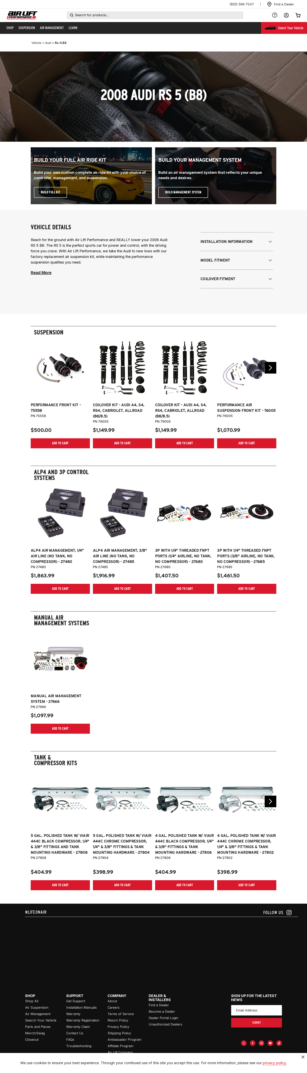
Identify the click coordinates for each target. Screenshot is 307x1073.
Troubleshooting (78, 1046)
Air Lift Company (120, 1052)
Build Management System (183, 192)
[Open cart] (298, 15)
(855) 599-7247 (242, 4)
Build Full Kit (50, 192)
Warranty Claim (78, 1027)
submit (256, 1023)
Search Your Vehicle (40, 1020)
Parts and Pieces (38, 1027)
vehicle (36, 42)
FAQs (70, 1040)
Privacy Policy (118, 1027)
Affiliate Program (120, 1046)
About (112, 1001)
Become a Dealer (162, 1011)
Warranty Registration (82, 1020)
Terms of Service (121, 1014)
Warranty (73, 1014)
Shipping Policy (119, 1033)
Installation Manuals (81, 1007)
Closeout (32, 1040)
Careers (114, 1007)
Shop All (31, 1001)
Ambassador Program (124, 1040)
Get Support (75, 1001)
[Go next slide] (270, 368)
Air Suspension (36, 1007)
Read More (41, 272)
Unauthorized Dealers (165, 1024)
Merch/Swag (35, 1033)
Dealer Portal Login (163, 1018)
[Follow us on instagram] (277, 912)
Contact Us (74, 1033)
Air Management (37, 1014)
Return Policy (118, 1020)
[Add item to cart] (60, 443)
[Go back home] (22, 15)
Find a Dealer (159, 1005)
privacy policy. (275, 1063)
